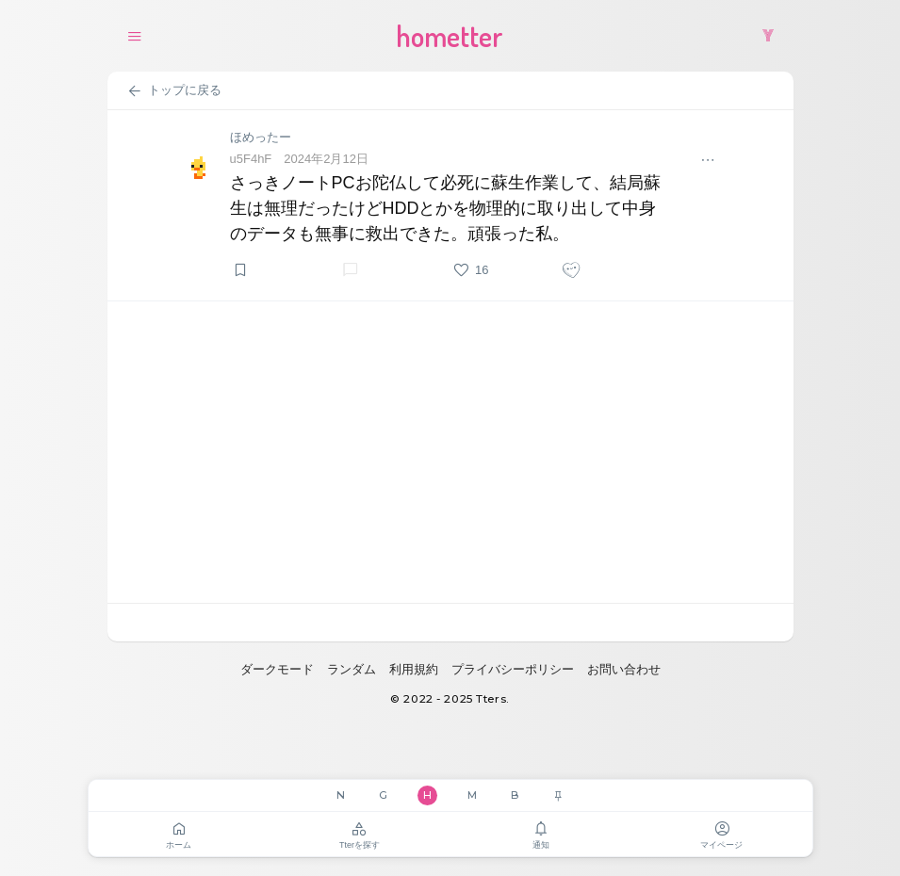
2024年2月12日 (326, 159)
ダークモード (277, 669)
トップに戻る (173, 91)
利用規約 (413, 669)
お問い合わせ (624, 669)
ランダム (351, 669)
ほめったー (260, 137)
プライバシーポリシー (512, 669)
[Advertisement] (450, 452)
